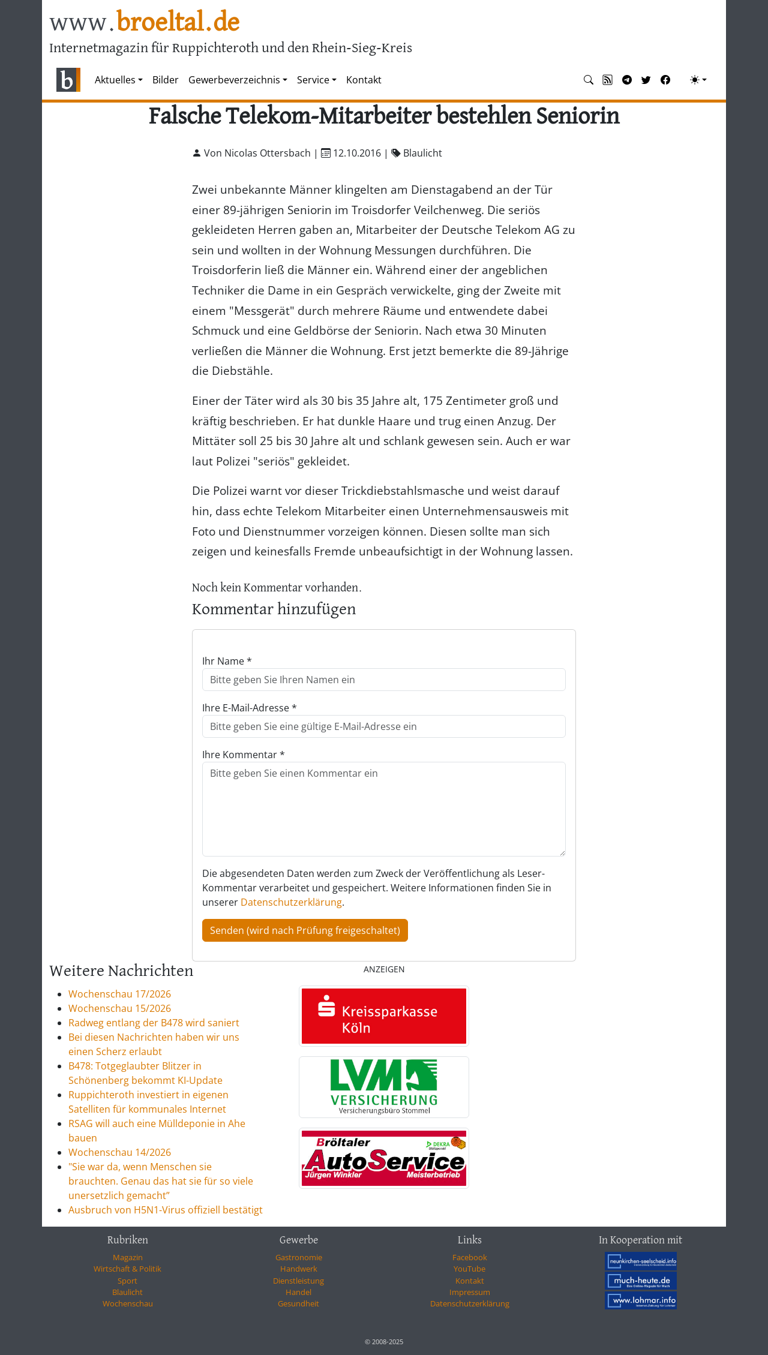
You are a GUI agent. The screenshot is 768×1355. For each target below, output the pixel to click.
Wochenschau (128, 1303)
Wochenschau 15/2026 (119, 1008)
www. (144, 23)
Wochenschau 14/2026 (119, 1152)
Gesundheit (298, 1303)
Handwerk (298, 1268)
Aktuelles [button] (115, 79)
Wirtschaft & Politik (127, 1268)
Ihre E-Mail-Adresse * (249, 707)
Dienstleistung (298, 1280)
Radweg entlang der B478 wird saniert (153, 1022)
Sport (127, 1280)
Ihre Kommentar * (243, 754)
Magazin (128, 1257)
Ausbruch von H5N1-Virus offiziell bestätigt (165, 1209)
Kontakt (364, 79)
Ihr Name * (227, 661)
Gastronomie (298, 1257)
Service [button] (313, 79)
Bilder (165, 79)
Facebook (469, 1257)
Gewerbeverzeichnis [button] (234, 79)
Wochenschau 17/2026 (119, 994)
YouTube (469, 1268)
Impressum (469, 1292)
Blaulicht (127, 1292)
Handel (298, 1292)
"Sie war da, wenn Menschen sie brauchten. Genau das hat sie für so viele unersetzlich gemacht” (160, 1181)
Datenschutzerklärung (291, 902)
